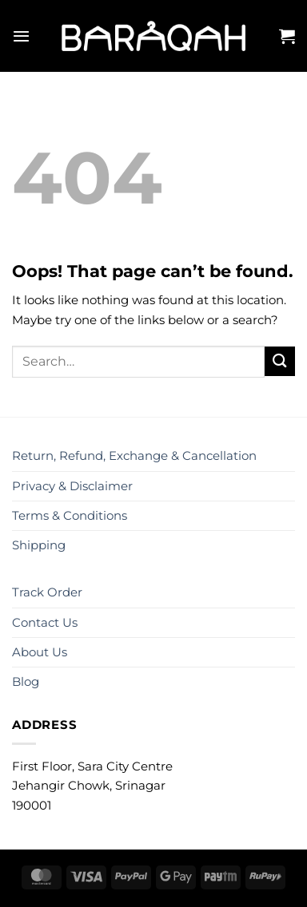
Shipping (39, 545)
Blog (25, 681)
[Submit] (280, 361)
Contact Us (45, 622)
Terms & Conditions (69, 515)
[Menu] (21, 36)
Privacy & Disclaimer (72, 485)
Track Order (47, 592)
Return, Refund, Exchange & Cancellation (134, 455)
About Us (39, 651)
